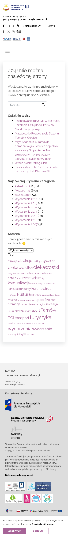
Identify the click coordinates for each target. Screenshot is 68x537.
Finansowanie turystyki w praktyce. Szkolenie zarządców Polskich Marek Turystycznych (37, 125)
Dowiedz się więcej (43, 524)
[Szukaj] (27, 104)
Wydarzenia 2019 (26, 203)
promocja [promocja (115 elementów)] (14, 304)
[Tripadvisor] (19, 32)
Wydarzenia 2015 (26, 216)
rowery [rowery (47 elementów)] (28, 311)
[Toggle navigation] (7, 51)
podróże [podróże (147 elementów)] (43, 300)
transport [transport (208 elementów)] (22, 318)
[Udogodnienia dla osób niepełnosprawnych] (28, 39)
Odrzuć (38, 531)
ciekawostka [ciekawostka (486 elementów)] (20, 267)
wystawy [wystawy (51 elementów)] (12, 334)
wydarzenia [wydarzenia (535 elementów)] (20, 328)
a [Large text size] (18, 25)
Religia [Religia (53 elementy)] (11, 311)
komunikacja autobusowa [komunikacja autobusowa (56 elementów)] (43, 283)
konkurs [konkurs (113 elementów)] (13, 289)
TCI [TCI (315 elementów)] (11, 317)
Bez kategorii (23, 194)
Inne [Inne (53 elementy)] (19, 278)
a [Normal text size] (9, 26)
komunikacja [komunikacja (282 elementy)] (19, 283)
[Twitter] (8, 32)
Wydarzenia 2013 (26, 199)
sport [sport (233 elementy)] (35, 310)
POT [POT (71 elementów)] (53, 300)
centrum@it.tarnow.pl (34, 19)
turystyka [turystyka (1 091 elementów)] (40, 317)
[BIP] (23, 39)
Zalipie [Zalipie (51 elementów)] (30, 334)
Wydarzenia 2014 (26, 211)
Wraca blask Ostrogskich (31, 163)
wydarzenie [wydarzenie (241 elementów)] (42, 329)
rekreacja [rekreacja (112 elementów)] (52, 304)
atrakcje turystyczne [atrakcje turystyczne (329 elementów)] (36, 260)
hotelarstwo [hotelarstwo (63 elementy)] (46, 273)
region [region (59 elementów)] (42, 304)
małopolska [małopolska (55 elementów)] (47, 295)
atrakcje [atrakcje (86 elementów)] (12, 260)
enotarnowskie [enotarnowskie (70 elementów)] (20, 273)
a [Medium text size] (13, 26)
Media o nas (22, 190)
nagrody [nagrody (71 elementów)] (32, 300)
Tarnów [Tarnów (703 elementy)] (48, 310)
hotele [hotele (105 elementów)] (12, 278)
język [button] (51, 26)
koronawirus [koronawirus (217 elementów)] (41, 288)
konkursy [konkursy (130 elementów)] (24, 289)
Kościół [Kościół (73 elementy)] (12, 295)
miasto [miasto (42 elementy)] (56, 295)
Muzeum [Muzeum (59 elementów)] (22, 300)
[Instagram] (13, 32)
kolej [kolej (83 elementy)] (41, 277)
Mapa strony (33, 26)
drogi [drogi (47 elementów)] (10, 273)
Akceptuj (14, 531)
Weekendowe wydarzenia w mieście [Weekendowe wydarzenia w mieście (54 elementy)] (26, 323)
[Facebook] (3, 32)
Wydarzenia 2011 (26, 220)
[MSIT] (17, 39)
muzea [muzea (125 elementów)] (12, 300)
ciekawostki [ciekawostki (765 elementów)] (46, 267)
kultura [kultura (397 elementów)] (24, 294)
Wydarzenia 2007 (26, 224)
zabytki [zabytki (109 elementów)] (21, 334)
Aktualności (22, 186)
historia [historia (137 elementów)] (34, 273)
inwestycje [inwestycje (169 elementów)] (30, 278)
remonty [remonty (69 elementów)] (19, 310)
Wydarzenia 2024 (26, 207)
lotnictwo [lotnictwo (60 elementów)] (36, 295)
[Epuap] (7, 39)
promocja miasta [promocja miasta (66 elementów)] (29, 304)
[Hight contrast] (4, 26)
